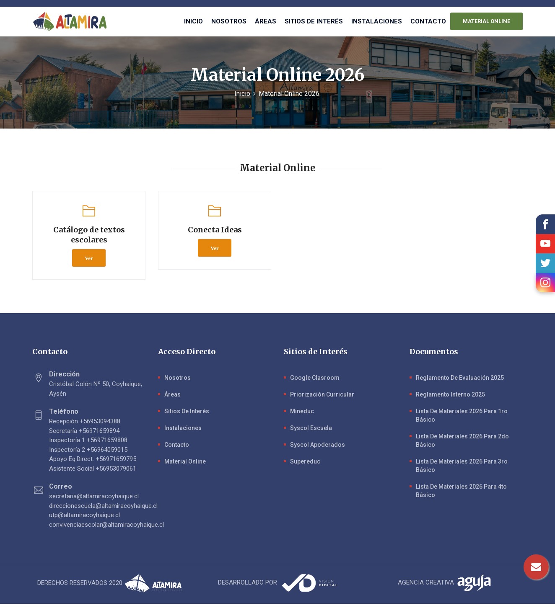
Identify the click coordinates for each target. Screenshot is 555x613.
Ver (89, 257)
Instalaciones (376, 21)
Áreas (265, 21)
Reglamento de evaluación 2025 (460, 377)
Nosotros (228, 21)
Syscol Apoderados (317, 444)
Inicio (193, 21)
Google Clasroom (315, 377)
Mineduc (302, 411)
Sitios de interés (314, 21)
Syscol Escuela (311, 428)
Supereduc (305, 461)
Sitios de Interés (186, 411)
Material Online (185, 461)
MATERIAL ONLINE (486, 21)
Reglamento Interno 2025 (450, 394)
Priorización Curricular (322, 394)
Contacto (428, 21)
